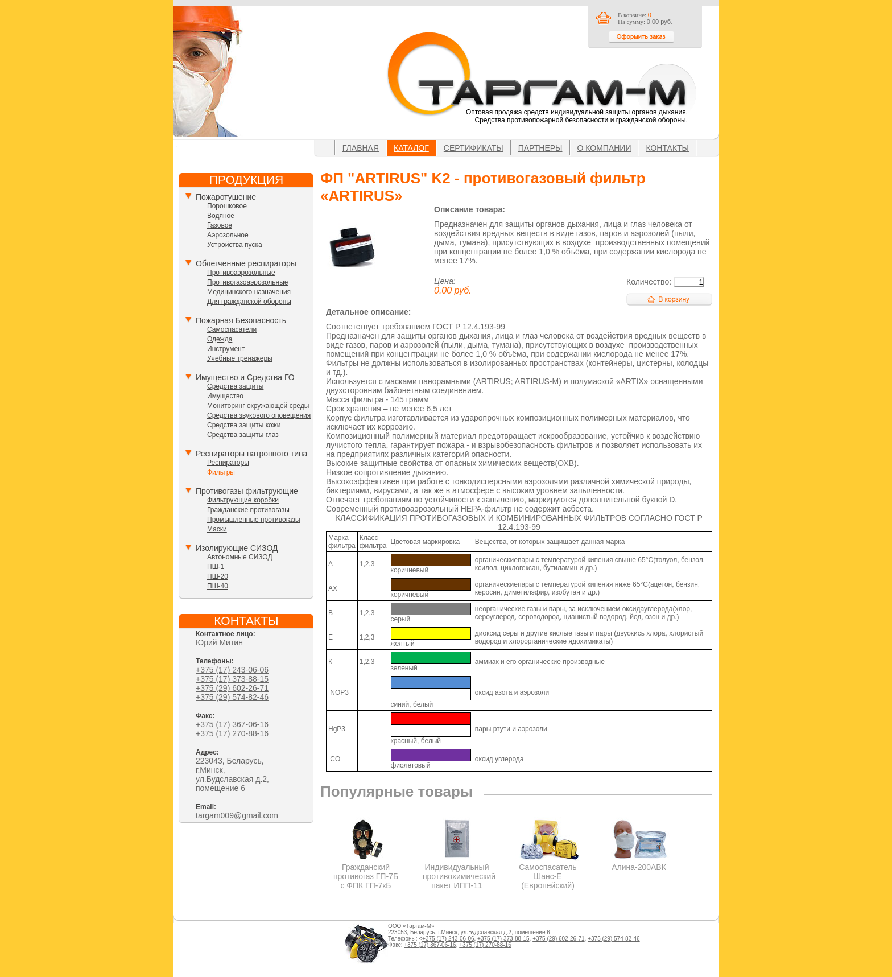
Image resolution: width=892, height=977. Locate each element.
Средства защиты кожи (243, 425)
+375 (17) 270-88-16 (232, 733)
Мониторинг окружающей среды (258, 406)
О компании (604, 147)
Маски (217, 529)
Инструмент (226, 349)
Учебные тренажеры (239, 358)
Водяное (220, 216)
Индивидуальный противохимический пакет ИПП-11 (459, 872)
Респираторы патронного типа (251, 453)
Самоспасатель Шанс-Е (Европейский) (548, 872)
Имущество (225, 396)
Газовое (219, 225)
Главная (360, 147)
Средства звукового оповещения (259, 415)
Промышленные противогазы (253, 519)
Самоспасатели (232, 329)
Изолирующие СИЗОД (237, 548)
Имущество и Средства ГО (245, 377)
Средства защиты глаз (243, 435)
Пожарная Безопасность (241, 320)
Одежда (219, 339)
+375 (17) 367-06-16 (232, 724)
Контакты (667, 147)
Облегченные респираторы (246, 263)
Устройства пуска (234, 245)
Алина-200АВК (639, 863)
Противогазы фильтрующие (247, 491)
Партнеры (540, 147)
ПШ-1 (215, 567)
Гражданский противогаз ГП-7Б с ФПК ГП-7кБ (366, 872)
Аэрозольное (228, 235)
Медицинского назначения (249, 292)
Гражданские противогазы (248, 510)
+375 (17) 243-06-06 (232, 669)
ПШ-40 (217, 586)
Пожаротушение (226, 196)
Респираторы (228, 463)
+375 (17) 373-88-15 (232, 678)
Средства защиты (235, 386)
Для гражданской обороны (249, 302)
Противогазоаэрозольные (247, 282)
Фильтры (221, 472)
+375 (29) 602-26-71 (232, 687)
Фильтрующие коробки (243, 500)
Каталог (411, 147)
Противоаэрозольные (241, 273)
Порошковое (227, 206)
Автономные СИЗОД (239, 557)
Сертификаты (473, 147)
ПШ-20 (217, 576)
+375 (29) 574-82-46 (232, 697)
